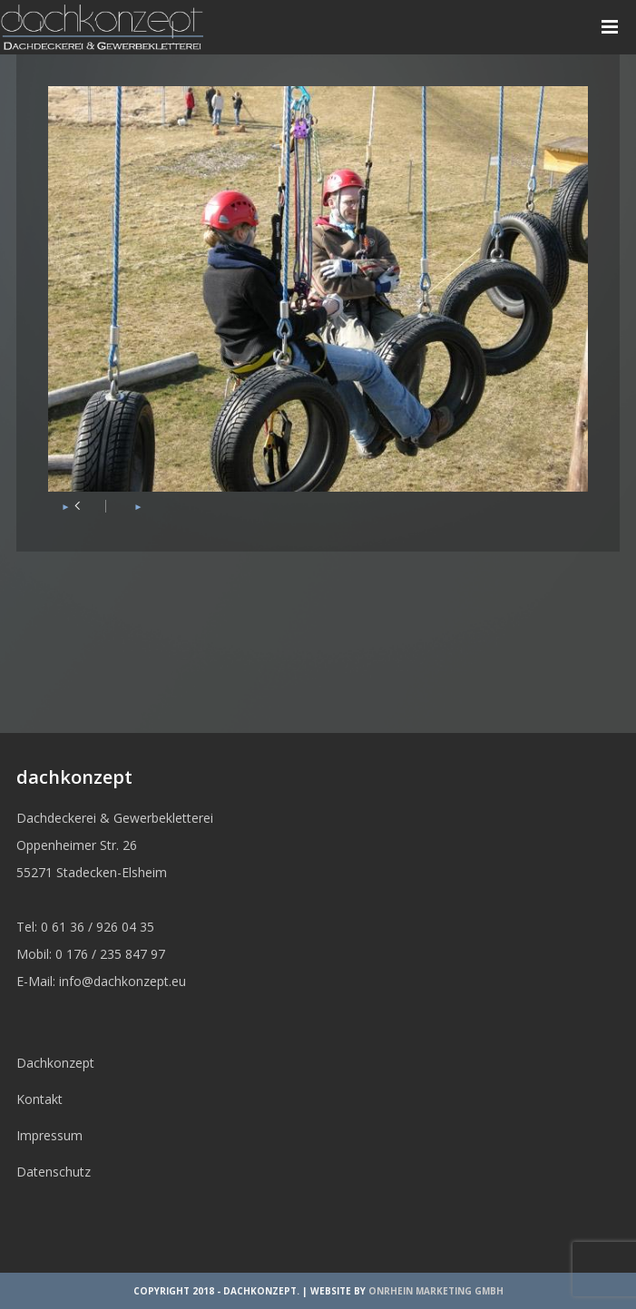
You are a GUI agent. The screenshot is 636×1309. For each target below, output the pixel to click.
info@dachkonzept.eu (122, 981)
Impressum (49, 1135)
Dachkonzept (55, 1062)
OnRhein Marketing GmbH (436, 1291)
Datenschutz (53, 1171)
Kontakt (39, 1099)
